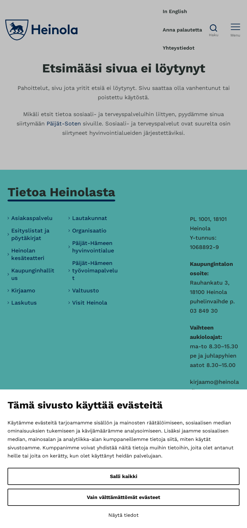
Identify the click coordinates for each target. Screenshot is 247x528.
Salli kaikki (123, 476)
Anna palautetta (182, 30)
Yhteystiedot (179, 48)
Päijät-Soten (64, 123)
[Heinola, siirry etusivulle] (41, 30)
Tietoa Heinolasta (61, 192)
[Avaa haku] (213, 30)
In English (175, 11)
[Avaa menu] (235, 30)
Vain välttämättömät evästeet (123, 497)
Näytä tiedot (123, 515)
